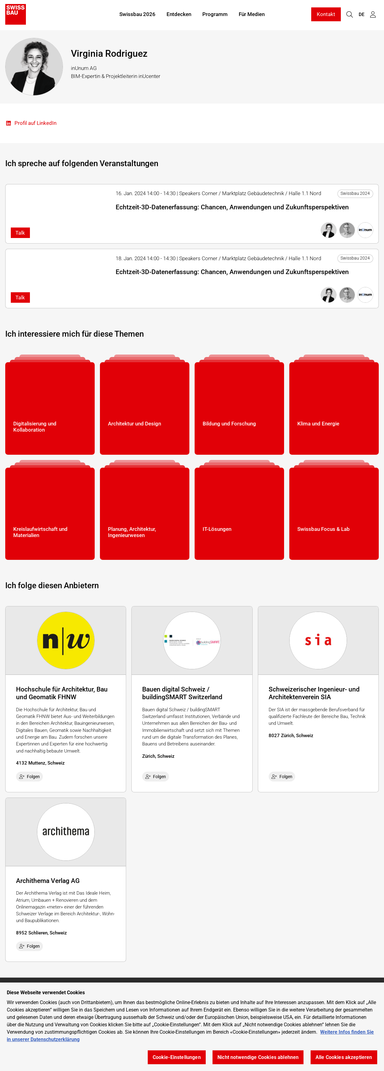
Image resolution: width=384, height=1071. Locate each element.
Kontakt (326, 15)
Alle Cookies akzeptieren (344, 1057)
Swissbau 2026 (137, 15)
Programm (215, 15)
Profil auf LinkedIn (30, 123)
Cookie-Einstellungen (177, 1057)
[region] (192, 1027)
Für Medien (252, 15)
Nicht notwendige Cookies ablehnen (258, 1057)
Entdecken (179, 15)
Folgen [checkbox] (29, 776)
